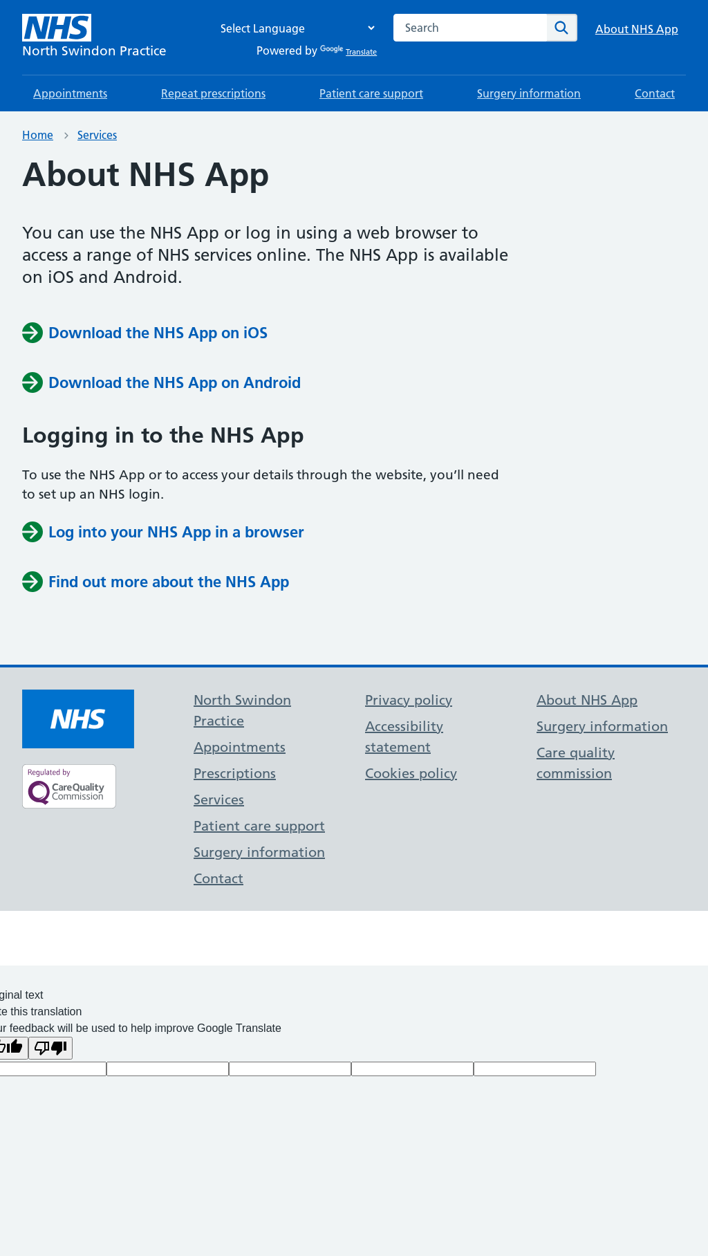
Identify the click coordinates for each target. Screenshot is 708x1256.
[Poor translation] (50, 1048)
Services (97, 135)
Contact (655, 93)
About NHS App (636, 29)
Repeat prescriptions (213, 93)
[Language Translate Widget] (294, 28)
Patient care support (371, 93)
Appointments (70, 93)
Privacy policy (408, 700)
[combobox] (470, 27)
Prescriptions (235, 773)
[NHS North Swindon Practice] (94, 37)
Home (37, 135)
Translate (348, 52)
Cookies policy (411, 773)
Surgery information (529, 93)
